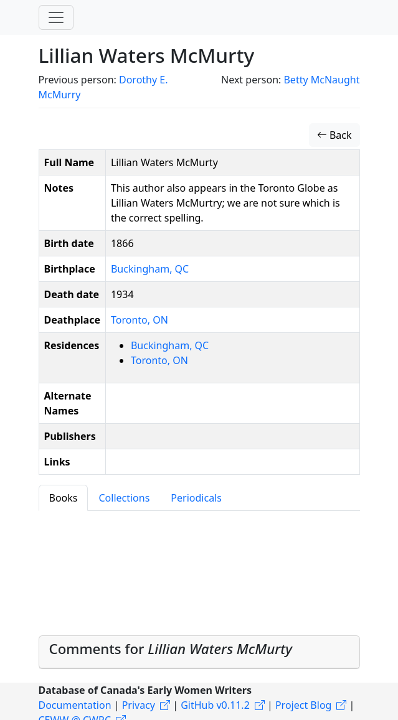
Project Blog (303, 705)
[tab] (199, 652)
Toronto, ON (139, 320)
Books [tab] (63, 498)
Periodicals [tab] (196, 498)
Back (334, 135)
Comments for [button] (170, 648)
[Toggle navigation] (56, 17)
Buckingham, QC (150, 269)
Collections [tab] (123, 498)
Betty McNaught (321, 79)
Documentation (75, 705)
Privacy (138, 705)
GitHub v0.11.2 (215, 705)
